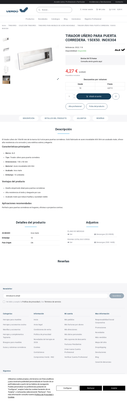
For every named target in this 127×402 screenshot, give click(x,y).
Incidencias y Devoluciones (100, 2)
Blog (97, 357)
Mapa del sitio (101, 342)
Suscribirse (116, 296)
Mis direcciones (70, 330)
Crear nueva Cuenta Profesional (72, 350)
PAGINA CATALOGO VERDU (78, 239)
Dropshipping (100, 347)
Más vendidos (101, 337)
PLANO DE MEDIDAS (75, 231)
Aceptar (114, 388)
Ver (69, 234)
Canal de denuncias (103, 362)
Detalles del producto (56, 118)
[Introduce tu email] (55, 295)
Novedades (99, 332)
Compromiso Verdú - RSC (44, 357)
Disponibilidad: (71, 51)
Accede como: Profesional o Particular (69, 2)
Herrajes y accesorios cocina (14, 325)
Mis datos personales (73, 334)
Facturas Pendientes (72, 344)
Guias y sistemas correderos (14, 347)
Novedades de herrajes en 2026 (44, 340)
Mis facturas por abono (74, 325)
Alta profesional (75, 106)
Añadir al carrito (93, 96)
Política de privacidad (31, 302)
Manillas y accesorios (11, 330)
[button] (30, 19)
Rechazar (91, 388)
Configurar (67, 388)
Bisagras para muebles (12, 342)
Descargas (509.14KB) (104, 242)
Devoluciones (100, 352)
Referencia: (70, 47)
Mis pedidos (69, 320)
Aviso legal (38, 325)
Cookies (37, 347)
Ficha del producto (96, 106)
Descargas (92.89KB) (104, 234)
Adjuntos (81, 118)
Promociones (100, 328)
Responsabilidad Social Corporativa (104, 321)
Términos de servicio (52, 302)
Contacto (119, 2)
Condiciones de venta (42, 330)
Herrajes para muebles (12, 320)
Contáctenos (39, 352)
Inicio (36, 320)
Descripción (28, 118)
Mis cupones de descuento (75, 339)
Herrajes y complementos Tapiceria (13, 335)
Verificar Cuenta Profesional (75, 357)
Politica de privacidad (42, 334)
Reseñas (100, 118)
